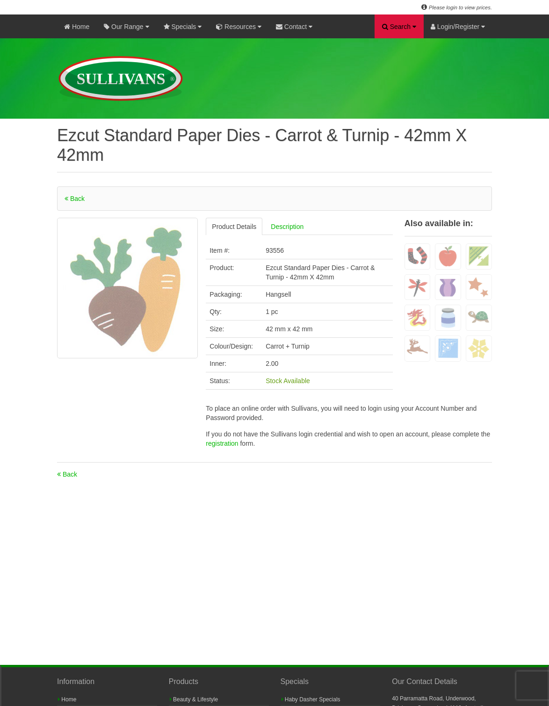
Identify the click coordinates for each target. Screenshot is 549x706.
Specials (183, 26)
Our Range (126, 26)
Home (76, 26)
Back (75, 198)
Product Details (234, 226)
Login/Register (458, 26)
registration (223, 443)
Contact (294, 26)
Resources (238, 26)
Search (399, 26)
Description (287, 226)
